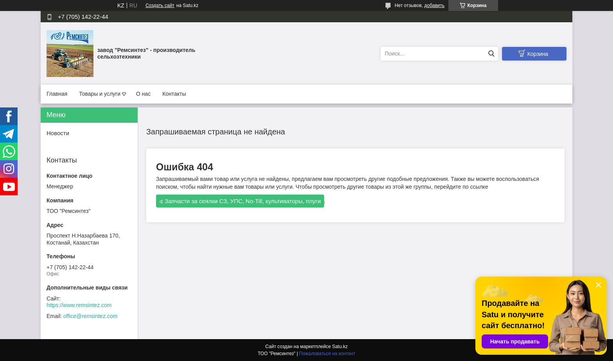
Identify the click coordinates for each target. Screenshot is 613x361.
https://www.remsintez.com (79, 305)
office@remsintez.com (90, 316)
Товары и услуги (99, 94)
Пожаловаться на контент (327, 353)
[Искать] (491, 54)
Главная (57, 94)
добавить (434, 5)
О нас (143, 94)
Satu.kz (340, 346)
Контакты (174, 94)
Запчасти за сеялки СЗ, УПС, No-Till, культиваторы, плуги (243, 201)
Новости (58, 133)
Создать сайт (159, 5)
